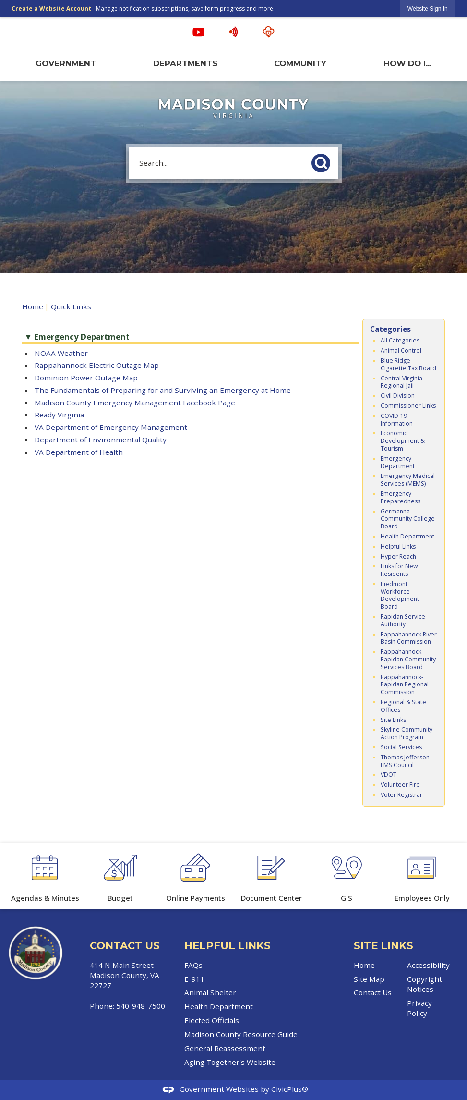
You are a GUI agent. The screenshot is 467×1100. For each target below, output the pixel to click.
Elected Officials (211, 1020)
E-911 (194, 979)
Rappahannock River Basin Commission (409, 638)
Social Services (401, 747)
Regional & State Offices (403, 706)
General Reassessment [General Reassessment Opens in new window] (224, 1048)
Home (32, 306)
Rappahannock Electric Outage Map (97, 365)
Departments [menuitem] (185, 63)
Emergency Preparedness (400, 497)
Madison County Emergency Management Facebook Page (135, 402)
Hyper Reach (398, 556)
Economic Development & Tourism (403, 440)
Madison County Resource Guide (241, 1034)
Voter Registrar (401, 795)
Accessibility (428, 965)
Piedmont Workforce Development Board (400, 595)
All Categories (400, 340)
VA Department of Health (79, 452)
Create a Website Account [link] (51, 8)
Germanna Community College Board (408, 519)
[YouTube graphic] (198, 32)
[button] (323, 161)
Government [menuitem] (66, 63)
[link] (427, 8)
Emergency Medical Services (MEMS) (408, 480)
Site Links (393, 720)
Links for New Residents (399, 570)
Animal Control (401, 350)
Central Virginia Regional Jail (401, 382)
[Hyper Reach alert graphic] (233, 32)
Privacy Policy (419, 1008)
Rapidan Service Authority (403, 620)
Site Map (369, 979)
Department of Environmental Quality (101, 439)
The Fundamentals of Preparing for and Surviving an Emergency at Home (163, 390)
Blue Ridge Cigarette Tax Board (408, 364)
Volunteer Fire (400, 785)
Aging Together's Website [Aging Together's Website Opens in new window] (229, 1062)
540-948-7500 (140, 1006)
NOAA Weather (61, 353)
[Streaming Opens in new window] (269, 32)
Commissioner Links (408, 406)
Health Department (407, 536)
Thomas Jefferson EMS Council (405, 761)
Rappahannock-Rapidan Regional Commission (405, 685)
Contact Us (373, 992)
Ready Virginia (59, 414)
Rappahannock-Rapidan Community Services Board (408, 659)
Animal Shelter (210, 992)
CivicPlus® (289, 1089)
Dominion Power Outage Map (86, 377)
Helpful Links (398, 546)
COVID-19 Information (397, 420)
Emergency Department (398, 462)
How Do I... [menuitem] (407, 63)
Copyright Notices (424, 984)
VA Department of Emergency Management (111, 427)
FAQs (193, 965)
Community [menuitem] (300, 63)
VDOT (388, 774)
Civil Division (398, 395)
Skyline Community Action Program (406, 733)
